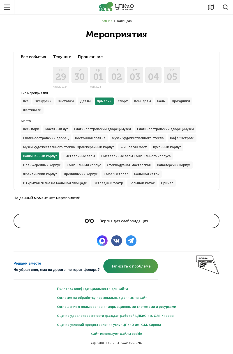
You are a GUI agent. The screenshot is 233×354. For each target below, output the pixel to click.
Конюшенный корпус (84, 165)
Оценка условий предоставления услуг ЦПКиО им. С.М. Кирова (109, 325)
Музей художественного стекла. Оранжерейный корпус (69, 147)
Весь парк (31, 129)
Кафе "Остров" (183, 138)
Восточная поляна (90, 138)
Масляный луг (56, 129)
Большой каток (147, 174)
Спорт (123, 101)
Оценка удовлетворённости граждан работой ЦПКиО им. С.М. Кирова (115, 316)
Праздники (181, 101)
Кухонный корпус (168, 147)
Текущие (62, 56)
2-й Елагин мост (134, 147)
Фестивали (32, 110)
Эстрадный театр (108, 183)
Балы (161, 101)
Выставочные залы (79, 156)
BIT (110, 343)
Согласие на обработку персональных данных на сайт (102, 298)
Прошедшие (90, 56)
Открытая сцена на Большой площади (55, 183)
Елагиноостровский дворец (46, 138)
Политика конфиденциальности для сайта (92, 289)
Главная (106, 21)
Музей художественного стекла (138, 138)
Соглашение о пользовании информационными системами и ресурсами (116, 307)
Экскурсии (43, 101)
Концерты (142, 101)
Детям (85, 101)
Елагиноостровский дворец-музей (103, 129)
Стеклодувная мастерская (129, 165)
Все (25, 101)
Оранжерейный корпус (42, 165)
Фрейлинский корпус (40, 174)
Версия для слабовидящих (116, 220)
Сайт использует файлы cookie (116, 334)
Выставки (66, 101)
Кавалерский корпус (174, 165)
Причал (167, 183)
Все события (33, 56)
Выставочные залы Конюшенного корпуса (136, 156)
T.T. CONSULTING (128, 343)
